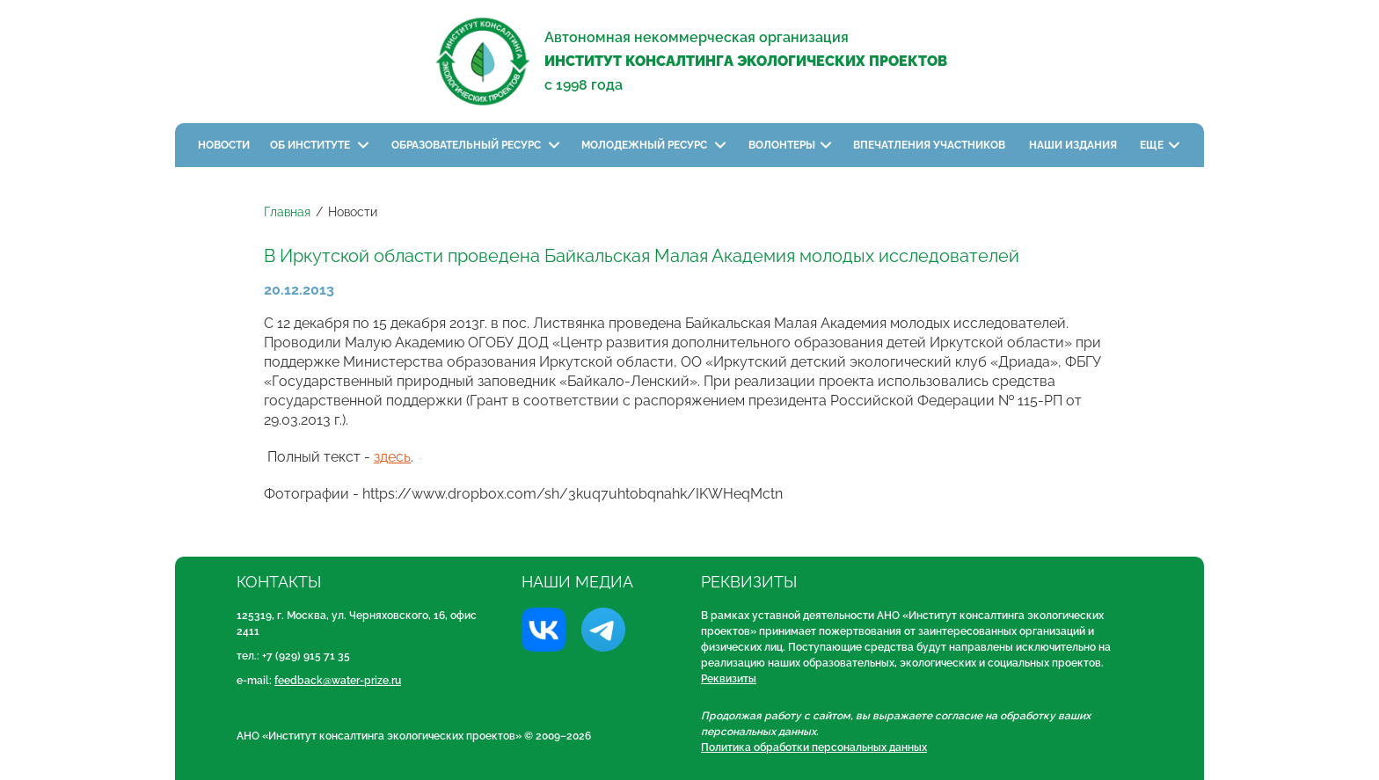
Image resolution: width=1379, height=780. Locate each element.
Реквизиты (728, 679)
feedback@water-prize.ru (337, 680)
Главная (287, 212)
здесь (392, 456)
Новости (224, 145)
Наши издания (1074, 145)
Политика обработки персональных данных (814, 747)
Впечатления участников (930, 145)
